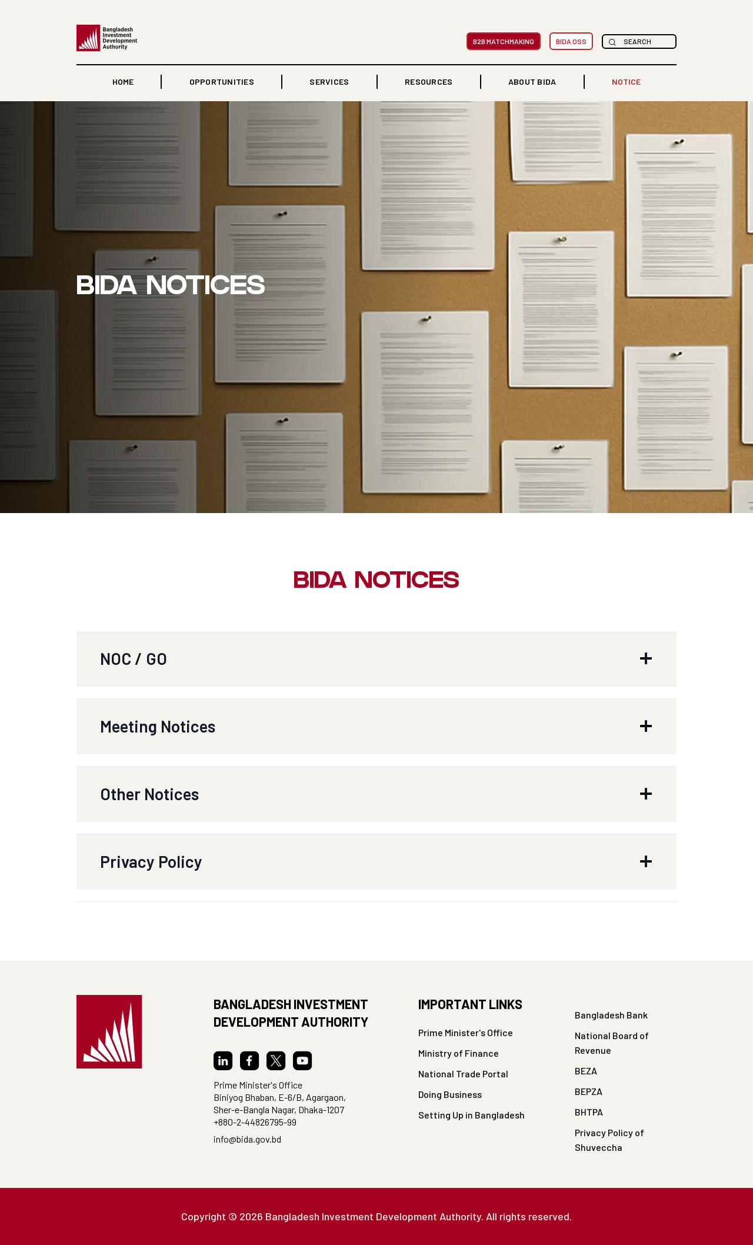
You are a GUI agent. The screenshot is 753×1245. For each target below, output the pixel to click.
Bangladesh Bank (611, 1014)
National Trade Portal (463, 1073)
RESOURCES (428, 81)
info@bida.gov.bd (247, 1138)
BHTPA (589, 1111)
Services (329, 81)
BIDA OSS (571, 41)
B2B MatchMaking (503, 41)
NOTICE (626, 81)
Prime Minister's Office (465, 1032)
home (123, 81)
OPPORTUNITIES (221, 81)
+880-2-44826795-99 (255, 1121)
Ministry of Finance (458, 1052)
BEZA (586, 1070)
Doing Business (450, 1094)
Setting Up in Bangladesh (471, 1114)
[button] (221, 82)
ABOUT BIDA (532, 81)
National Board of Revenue (612, 1043)
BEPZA (588, 1091)
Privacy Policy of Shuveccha (609, 1140)
